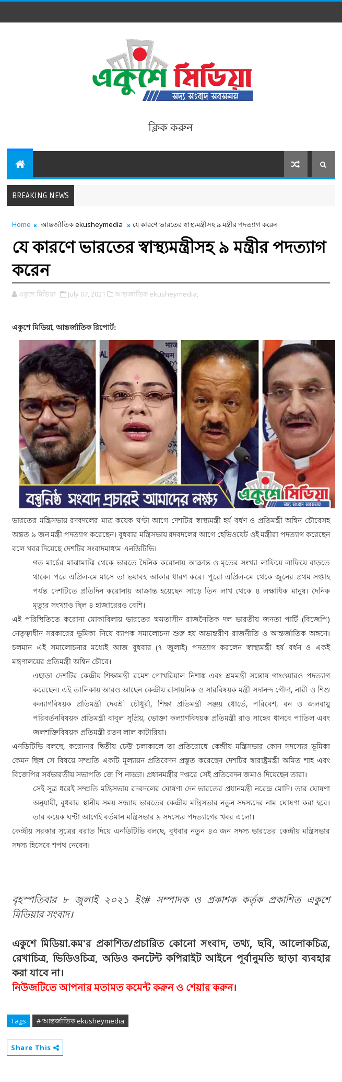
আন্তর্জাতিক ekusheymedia (82, 224)
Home (21, 224)
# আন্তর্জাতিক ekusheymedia (80, 1021)
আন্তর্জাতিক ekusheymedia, (156, 294)
